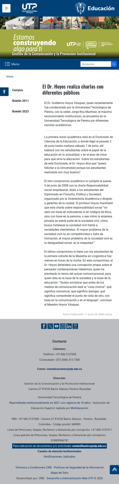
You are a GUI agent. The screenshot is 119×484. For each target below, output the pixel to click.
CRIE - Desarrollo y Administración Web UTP (66, 478)
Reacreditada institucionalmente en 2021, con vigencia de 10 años (50, 402)
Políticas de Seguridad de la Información (79, 467)
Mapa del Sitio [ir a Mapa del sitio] (59, 472)
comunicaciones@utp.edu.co (64, 369)
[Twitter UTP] (50, 326)
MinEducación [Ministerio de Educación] (79, 408)
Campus (17, 90)
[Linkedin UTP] (69, 326)
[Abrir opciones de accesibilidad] (4, 91)
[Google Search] (95, 64)
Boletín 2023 (20, 111)
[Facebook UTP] (44, 326)
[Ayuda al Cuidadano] (75, 326)
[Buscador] (114, 64)
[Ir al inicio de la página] (114, 469)
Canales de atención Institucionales (59, 451)
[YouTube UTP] (56, 326)
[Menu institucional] (6, 8)
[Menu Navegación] (12, 64)
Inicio (9, 76)
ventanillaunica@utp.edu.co (89, 446)
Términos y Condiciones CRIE (33, 467)
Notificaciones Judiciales (59, 456)
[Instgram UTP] (62, 326)
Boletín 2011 (20, 101)
